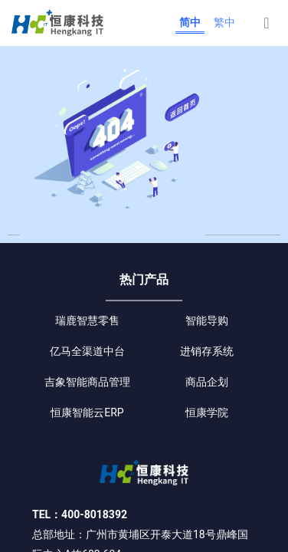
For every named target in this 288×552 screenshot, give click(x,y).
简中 (190, 22)
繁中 (224, 22)
